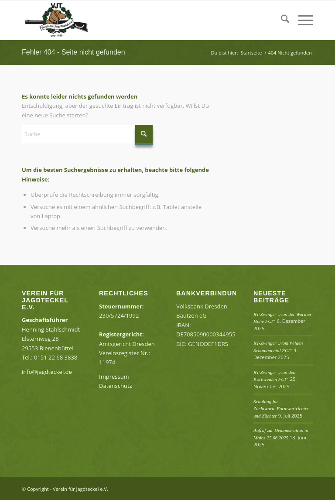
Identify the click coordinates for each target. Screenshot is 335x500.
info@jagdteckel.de (47, 372)
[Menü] (301, 20)
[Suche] (280, 20)
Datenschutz (115, 386)
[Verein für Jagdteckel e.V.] (64, 20)
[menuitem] (280, 20)
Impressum (114, 376)
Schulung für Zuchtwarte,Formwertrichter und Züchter (281, 408)
